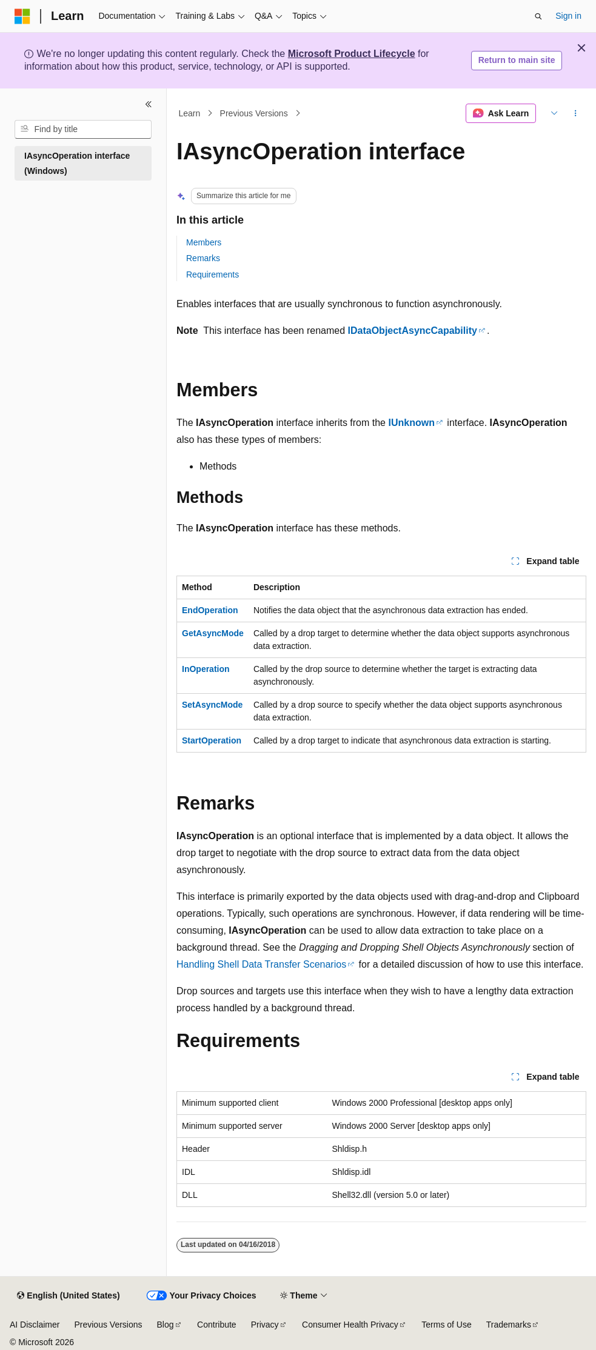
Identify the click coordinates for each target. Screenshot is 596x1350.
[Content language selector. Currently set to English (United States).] (68, 1296)
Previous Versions (254, 113)
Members (203, 242)
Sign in (568, 16)
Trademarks (508, 1324)
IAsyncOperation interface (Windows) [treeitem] (77, 163)
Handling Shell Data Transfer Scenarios (261, 964)
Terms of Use (446, 1324)
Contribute (216, 1324)
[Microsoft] (22, 16)
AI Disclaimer (34, 1324)
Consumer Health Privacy (350, 1324)
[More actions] (575, 113)
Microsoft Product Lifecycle (351, 53)
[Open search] (538, 16)
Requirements (212, 274)
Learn (190, 113)
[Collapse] (148, 104)
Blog (165, 1324)
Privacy (265, 1324)
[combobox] (83, 129)
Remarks (203, 258)
